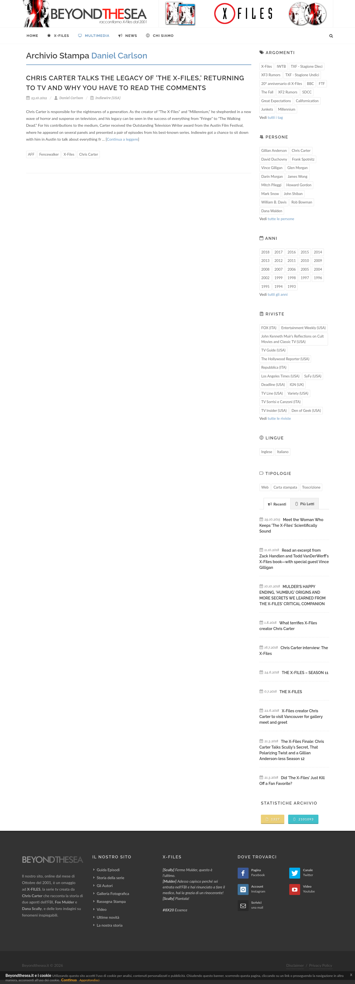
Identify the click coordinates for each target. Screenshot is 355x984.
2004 (318, 269)
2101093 (303, 819)
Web (265, 487)
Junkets (267, 109)
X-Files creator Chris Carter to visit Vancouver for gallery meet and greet (291, 717)
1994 (279, 286)
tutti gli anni (278, 294)
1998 (292, 278)
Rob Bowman (301, 202)
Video (101, 909)
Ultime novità (108, 917)
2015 (305, 252)
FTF (322, 83)
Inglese (266, 452)
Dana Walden (271, 211)
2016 (292, 252)
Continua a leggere (122, 139)
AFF (31, 154)
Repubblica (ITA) (274, 367)
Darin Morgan (272, 176)
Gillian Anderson (274, 150)
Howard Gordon (298, 185)
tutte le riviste (279, 418)
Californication (307, 101)
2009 (318, 260)
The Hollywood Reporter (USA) (285, 359)
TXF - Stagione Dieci (307, 66)
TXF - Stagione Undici (302, 75)
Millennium (287, 109)
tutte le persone (281, 218)
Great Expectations (276, 101)
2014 (318, 252)
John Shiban (293, 193)
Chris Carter (88, 154)
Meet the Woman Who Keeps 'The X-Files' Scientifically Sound (291, 525)
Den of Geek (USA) (306, 410)
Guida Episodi (108, 869)
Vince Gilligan (272, 168)
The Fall (267, 92)
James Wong (297, 176)
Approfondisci (89, 980)
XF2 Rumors (287, 92)
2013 (265, 260)
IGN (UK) (297, 384)
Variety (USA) (298, 393)
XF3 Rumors (271, 75)
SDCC (307, 92)
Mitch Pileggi (271, 185)
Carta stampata (285, 487)
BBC (310, 83)
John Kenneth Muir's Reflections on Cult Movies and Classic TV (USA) (292, 339)
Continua (69, 979)
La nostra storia (110, 925)
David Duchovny (274, 159)
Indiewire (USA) (105, 98)
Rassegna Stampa (111, 901)
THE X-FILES (290, 692)
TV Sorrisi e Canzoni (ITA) (281, 402)
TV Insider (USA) (274, 410)
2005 (305, 269)
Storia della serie (110, 877)
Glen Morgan (297, 168)
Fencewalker (49, 154)
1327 (272, 819)
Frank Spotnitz (303, 159)
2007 (279, 269)
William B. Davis (274, 202)
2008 (265, 269)
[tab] (277, 503)
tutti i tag (275, 117)
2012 (279, 260)
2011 (292, 260)
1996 (318, 278)
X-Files (69, 154)
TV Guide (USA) (273, 350)
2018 (265, 252)
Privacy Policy (320, 965)
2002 (265, 278)
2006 (292, 269)
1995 (265, 286)
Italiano (282, 452)
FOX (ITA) (268, 328)
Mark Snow (270, 193)
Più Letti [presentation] (304, 503)
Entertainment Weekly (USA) (303, 328)
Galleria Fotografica (113, 893)
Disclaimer (295, 965)
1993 (292, 286)
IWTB (281, 66)
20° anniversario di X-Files (281, 83)
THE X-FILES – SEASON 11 (305, 672)
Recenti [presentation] (277, 504)
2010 (305, 260)
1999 (279, 278)
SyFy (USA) (312, 376)
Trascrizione (311, 487)
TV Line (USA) (272, 393)
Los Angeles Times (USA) (280, 376)
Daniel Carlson (68, 98)
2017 (279, 252)
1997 (305, 278)
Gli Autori (104, 885)
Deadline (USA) (273, 384)
